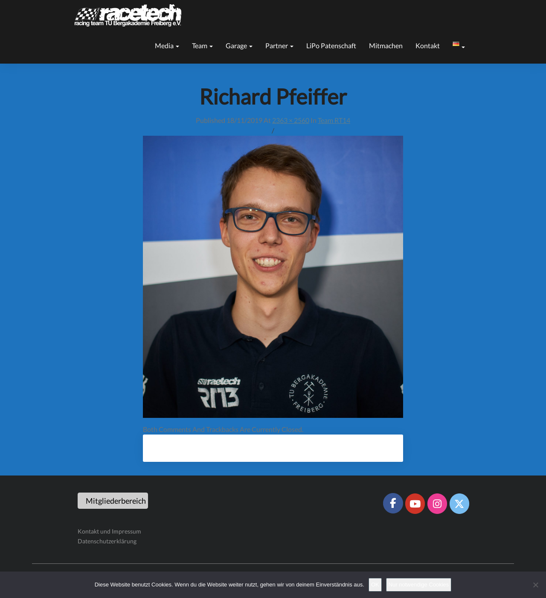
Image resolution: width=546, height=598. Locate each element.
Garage (239, 45)
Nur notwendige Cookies (419, 584)
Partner (279, 45)
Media (167, 45)
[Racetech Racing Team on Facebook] (393, 503)
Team (202, 45)
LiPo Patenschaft (331, 45)
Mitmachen (386, 45)
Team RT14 (334, 120)
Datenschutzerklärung (107, 541)
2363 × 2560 (290, 120)
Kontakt (427, 45)
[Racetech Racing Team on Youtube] (415, 503)
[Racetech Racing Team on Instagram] (437, 503)
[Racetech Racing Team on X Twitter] (459, 503)
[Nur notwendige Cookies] (535, 584)
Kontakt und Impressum (109, 531)
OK (375, 584)
